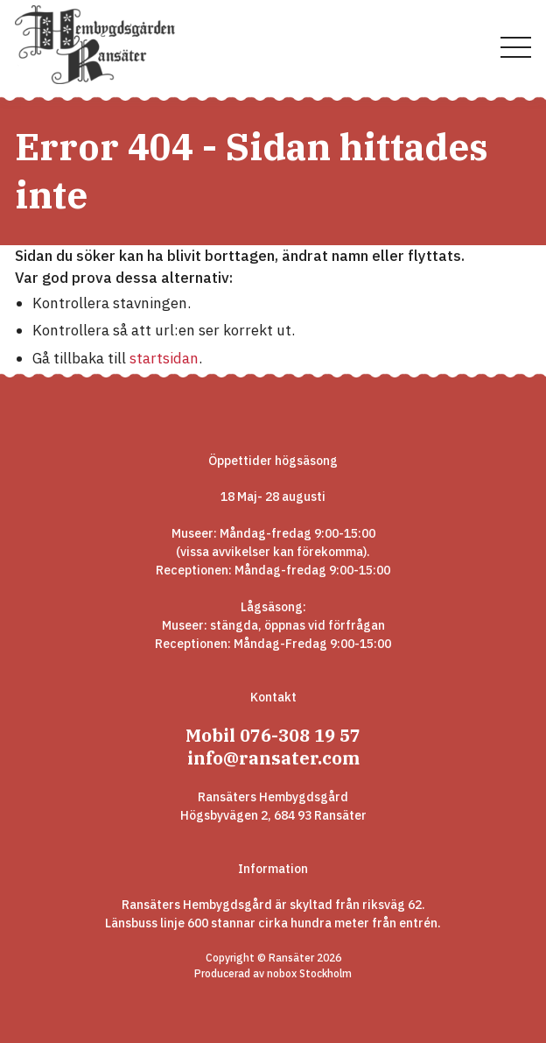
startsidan (164, 358)
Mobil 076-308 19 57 (273, 735)
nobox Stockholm (309, 973)
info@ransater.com (273, 758)
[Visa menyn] (515, 48)
